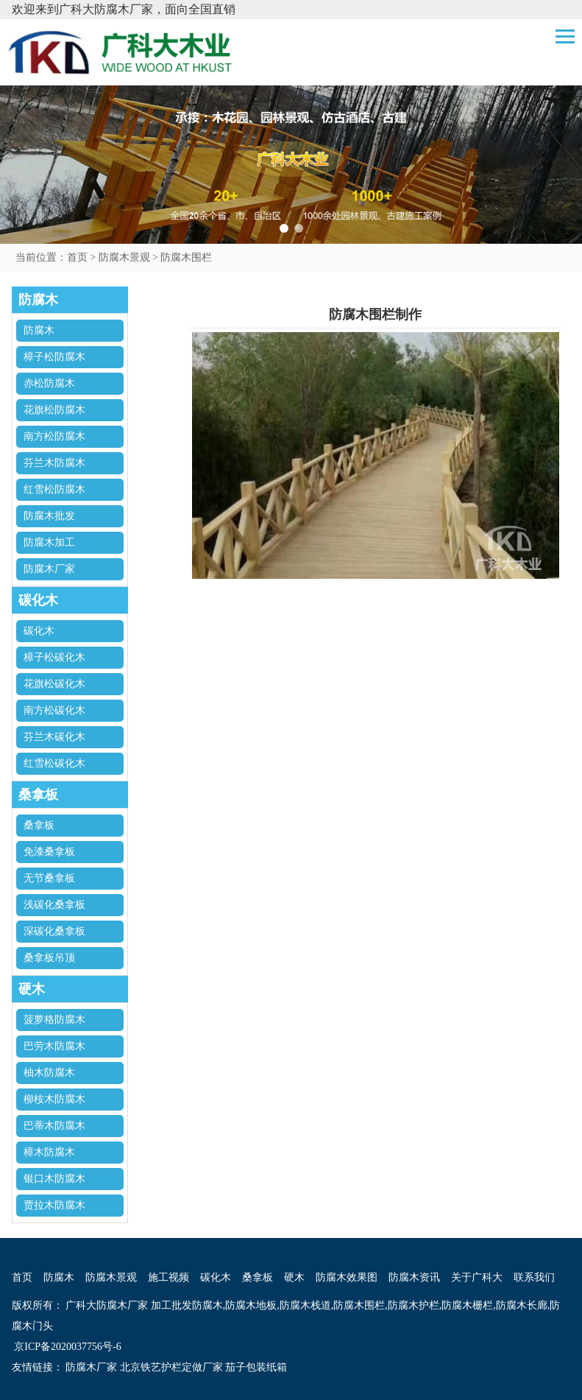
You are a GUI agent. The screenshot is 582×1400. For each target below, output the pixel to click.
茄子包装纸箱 (256, 1367)
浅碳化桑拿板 (54, 904)
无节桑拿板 (49, 878)
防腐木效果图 (346, 1277)
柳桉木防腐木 (54, 1099)
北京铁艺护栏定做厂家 (171, 1367)
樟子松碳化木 (54, 657)
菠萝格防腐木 (54, 1019)
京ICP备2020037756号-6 (66, 1346)
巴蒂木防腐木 (54, 1125)
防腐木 (39, 330)
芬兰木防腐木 (54, 462)
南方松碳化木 (54, 710)
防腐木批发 (49, 515)
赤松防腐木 (49, 383)
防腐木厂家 (49, 568)
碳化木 (39, 630)
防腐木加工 (49, 542)
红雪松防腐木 (54, 489)
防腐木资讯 (414, 1277)
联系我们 (534, 1277)
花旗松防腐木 (54, 409)
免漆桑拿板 (49, 851)
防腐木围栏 (186, 257)
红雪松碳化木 (54, 763)
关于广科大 (477, 1277)
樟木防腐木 (49, 1152)
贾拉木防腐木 (54, 1205)
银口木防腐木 (54, 1178)
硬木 (294, 1277)
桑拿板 (39, 825)
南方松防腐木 (54, 436)
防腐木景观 (124, 257)
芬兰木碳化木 (54, 736)
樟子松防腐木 (54, 356)
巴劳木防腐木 (54, 1046)
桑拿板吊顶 (49, 957)
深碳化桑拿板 (54, 931)
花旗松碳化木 (54, 683)
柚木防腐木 (49, 1072)
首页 (77, 257)
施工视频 (168, 1277)
